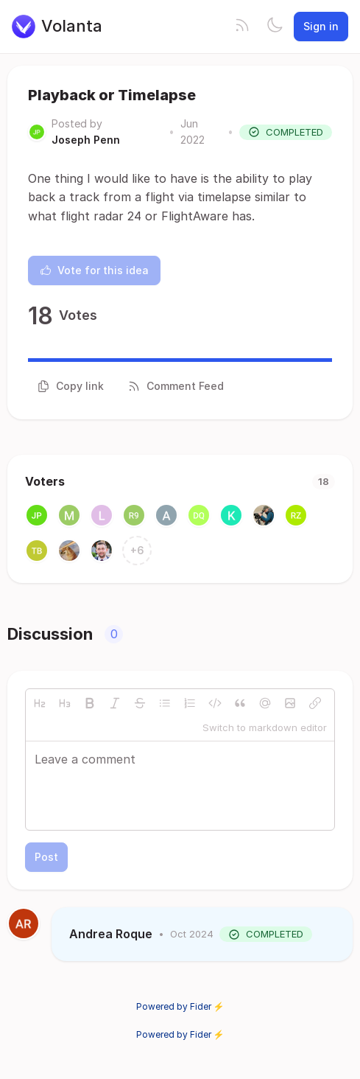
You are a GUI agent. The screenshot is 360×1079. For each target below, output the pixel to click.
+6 (137, 550)
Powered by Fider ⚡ (180, 1006)
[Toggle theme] (274, 26)
